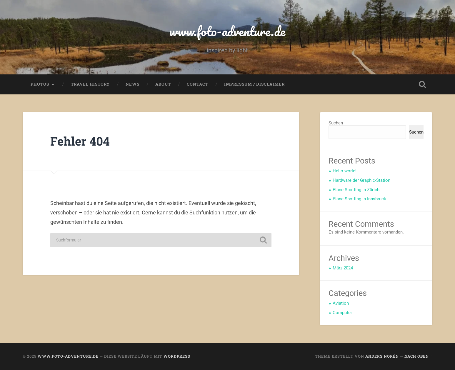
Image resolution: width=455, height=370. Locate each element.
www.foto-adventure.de (227, 31)
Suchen (336, 123)
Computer (342, 312)
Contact (197, 84)
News (132, 84)
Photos (40, 84)
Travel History (90, 84)
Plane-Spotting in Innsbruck (359, 198)
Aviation (341, 303)
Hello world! (344, 171)
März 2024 (343, 268)
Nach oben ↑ (418, 356)
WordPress (177, 356)
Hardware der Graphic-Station (361, 180)
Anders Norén (382, 356)
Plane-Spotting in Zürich (356, 189)
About (163, 84)
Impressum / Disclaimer (254, 84)
